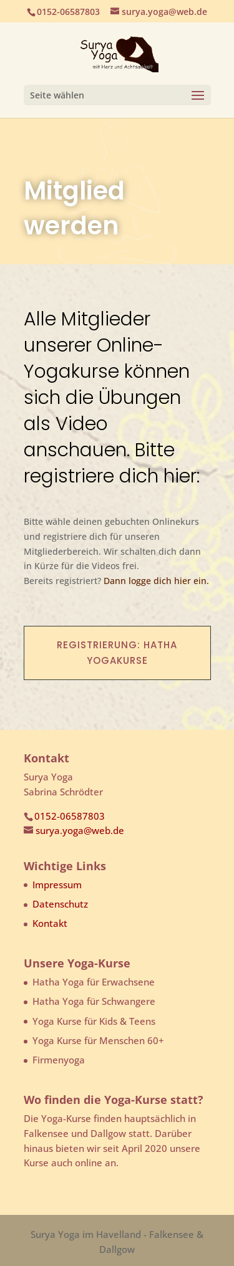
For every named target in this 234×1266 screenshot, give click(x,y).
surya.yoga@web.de (80, 830)
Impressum (57, 884)
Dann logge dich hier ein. (156, 581)
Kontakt (49, 923)
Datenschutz (60, 904)
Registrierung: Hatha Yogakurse (117, 653)
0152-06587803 (69, 816)
